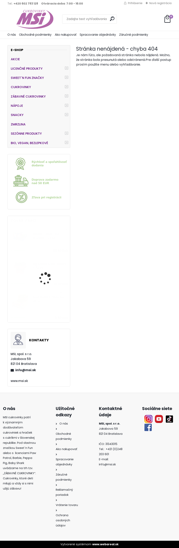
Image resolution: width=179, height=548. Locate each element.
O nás (11, 35)
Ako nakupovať (66, 35)
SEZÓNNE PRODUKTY (26, 133)
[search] (112, 18)
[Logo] (34, 19)
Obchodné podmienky (35, 35)
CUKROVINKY (21, 87)
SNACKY (17, 115)
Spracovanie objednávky (98, 35)
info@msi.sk (25, 370)
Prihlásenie (135, 3)
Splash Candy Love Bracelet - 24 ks (46, 236)
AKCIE (15, 59)
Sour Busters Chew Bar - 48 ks (50, 299)
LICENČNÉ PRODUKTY (27, 68)
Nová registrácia (160, 3)
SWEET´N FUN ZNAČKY (27, 78)
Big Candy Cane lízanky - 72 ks (49, 266)
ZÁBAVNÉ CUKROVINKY (28, 96)
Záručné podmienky (133, 35)
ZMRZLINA (18, 124)
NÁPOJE (17, 105)
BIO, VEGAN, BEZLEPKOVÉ (29, 143)
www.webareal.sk (105, 544)
